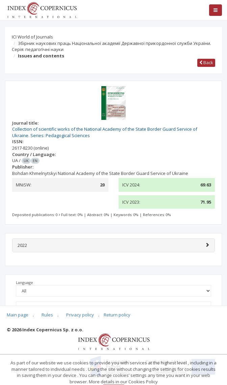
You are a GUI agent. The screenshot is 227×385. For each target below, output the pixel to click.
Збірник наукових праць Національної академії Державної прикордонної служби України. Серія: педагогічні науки (111, 46)
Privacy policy (80, 315)
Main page (17, 315)
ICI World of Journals (32, 37)
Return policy (117, 315)
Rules (47, 315)
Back (206, 62)
